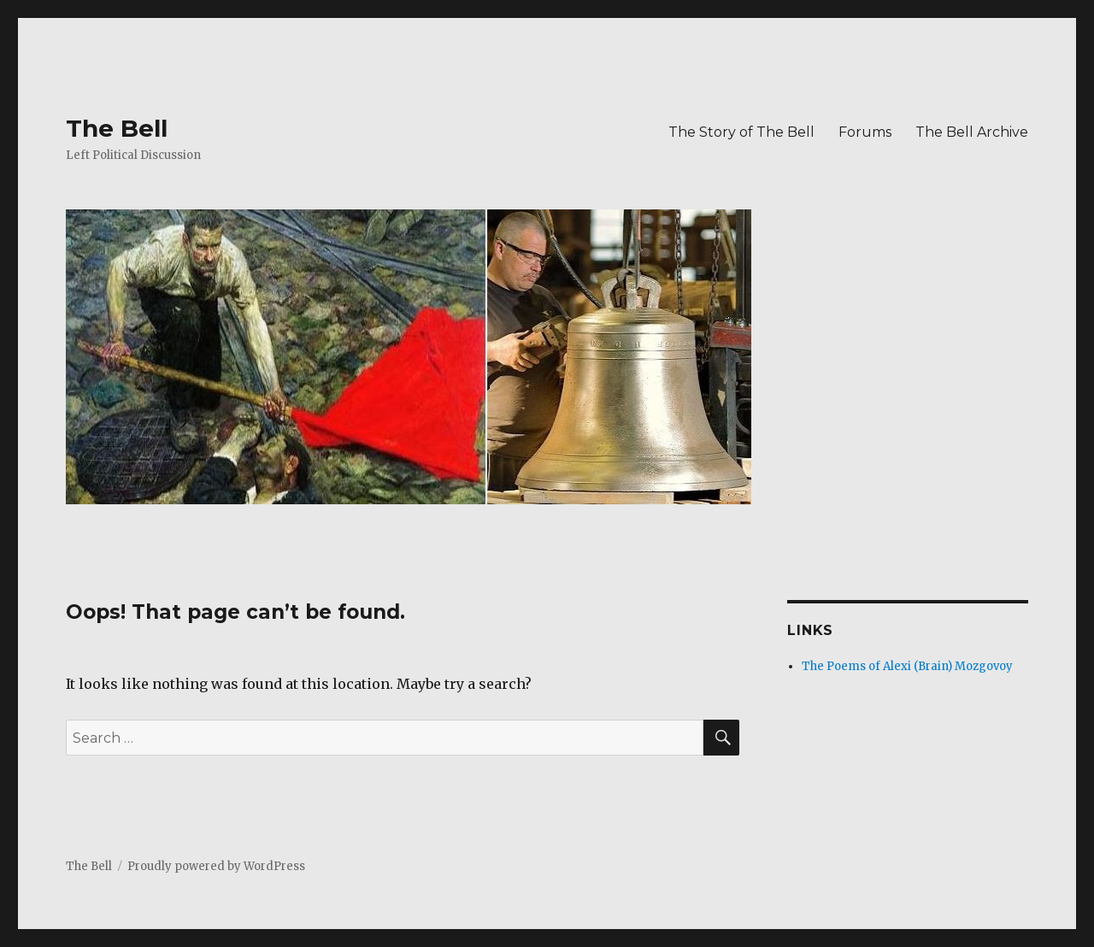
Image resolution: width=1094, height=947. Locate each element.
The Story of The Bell (741, 132)
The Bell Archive (971, 132)
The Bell (117, 128)
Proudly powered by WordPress (216, 866)
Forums (864, 132)
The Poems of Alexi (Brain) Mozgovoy (907, 666)
